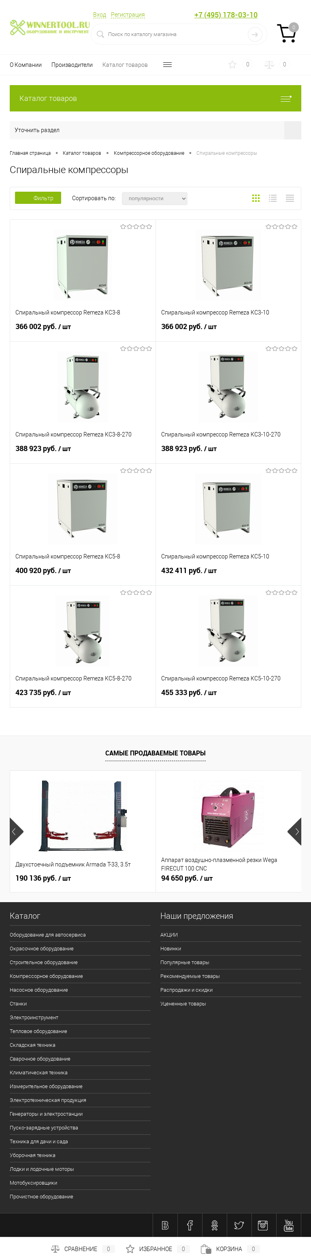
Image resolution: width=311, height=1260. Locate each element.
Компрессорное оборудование (46, 976)
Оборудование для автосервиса (48, 935)
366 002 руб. (82, 330)
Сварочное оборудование (40, 1059)
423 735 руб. (82, 696)
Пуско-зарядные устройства (44, 1128)
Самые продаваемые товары (155, 753)
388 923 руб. (82, 452)
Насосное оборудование (39, 990)
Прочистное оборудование (41, 1197)
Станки (18, 1004)
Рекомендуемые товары (190, 976)
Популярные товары (184, 962)
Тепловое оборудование (38, 1031)
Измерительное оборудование (46, 1086)
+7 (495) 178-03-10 (226, 15)
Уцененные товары (183, 1004)
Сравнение (83, 1249)
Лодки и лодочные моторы (42, 1169)
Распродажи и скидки (186, 990)
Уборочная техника (32, 1155)
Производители (72, 65)
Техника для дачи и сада (39, 1141)
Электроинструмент (34, 1017)
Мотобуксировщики (33, 1183)
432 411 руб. (228, 574)
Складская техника (32, 1045)
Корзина (230, 1249)
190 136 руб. (43, 878)
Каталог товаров (125, 65)
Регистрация (128, 14)
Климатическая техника (39, 1073)
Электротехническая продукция (48, 1100)
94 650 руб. (187, 878)
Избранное (158, 1249)
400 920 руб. (82, 574)
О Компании (26, 65)
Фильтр (38, 198)
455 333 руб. (228, 696)
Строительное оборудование (44, 962)
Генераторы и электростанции (46, 1114)
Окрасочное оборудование (42, 949)
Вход (99, 14)
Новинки (170, 949)
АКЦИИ (169, 935)
